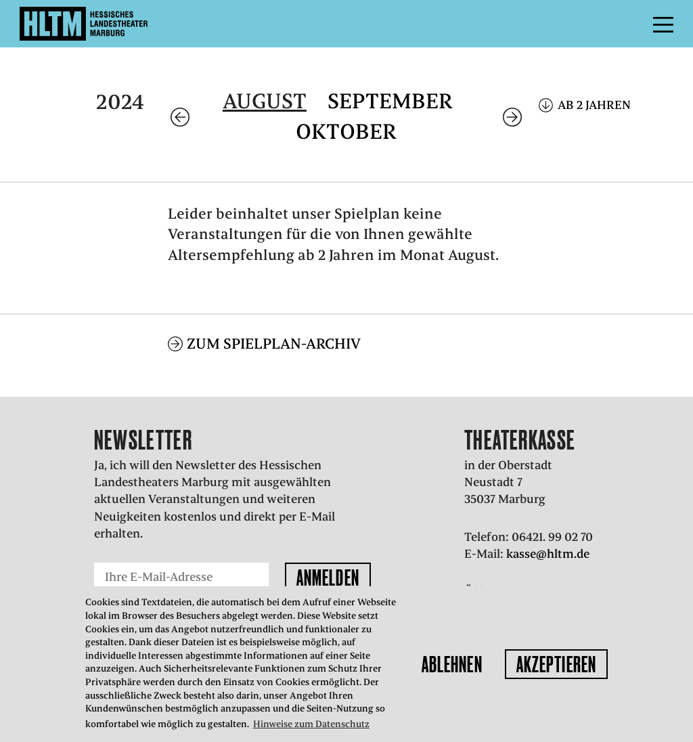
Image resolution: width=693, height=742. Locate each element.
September (390, 101)
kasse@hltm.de (547, 553)
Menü (632, 24)
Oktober (346, 131)
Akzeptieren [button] (556, 664)
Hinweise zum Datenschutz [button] (311, 724)
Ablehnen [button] (452, 664)
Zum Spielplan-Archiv (274, 343)
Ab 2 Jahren (594, 104)
